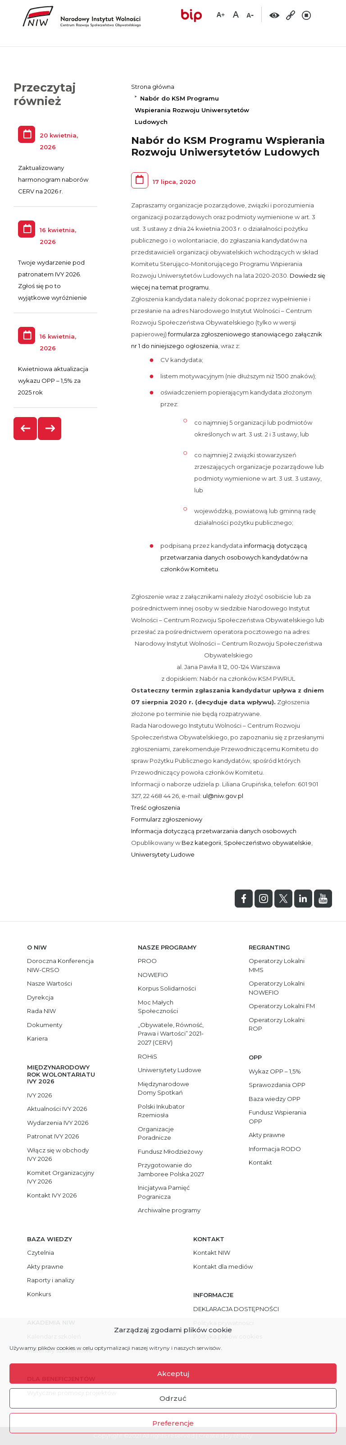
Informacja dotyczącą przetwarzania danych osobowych (213, 831)
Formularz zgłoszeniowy (166, 819)
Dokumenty (44, 1024)
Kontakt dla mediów (223, 1266)
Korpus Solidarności (167, 988)
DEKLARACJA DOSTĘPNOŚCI (236, 1308)
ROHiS (147, 1056)
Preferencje (173, 1423)
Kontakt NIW (211, 1252)
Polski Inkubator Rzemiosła (161, 1111)
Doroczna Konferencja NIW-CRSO (60, 965)
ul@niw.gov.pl (223, 795)
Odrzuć (173, 1398)
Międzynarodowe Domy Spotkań (163, 1088)
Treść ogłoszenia (155, 807)
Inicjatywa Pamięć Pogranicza (164, 1192)
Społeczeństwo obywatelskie (267, 842)
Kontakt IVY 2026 (52, 1195)
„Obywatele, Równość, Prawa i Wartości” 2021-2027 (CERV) (171, 1033)
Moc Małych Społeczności (158, 1007)
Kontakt (260, 1162)
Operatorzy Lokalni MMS (277, 965)
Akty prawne (267, 1134)
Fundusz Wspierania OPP (277, 1117)
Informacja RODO (275, 1148)
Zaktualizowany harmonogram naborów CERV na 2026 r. (53, 179)
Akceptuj (173, 1373)
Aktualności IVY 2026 (57, 1108)
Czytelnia (40, 1252)
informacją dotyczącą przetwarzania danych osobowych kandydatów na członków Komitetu (234, 557)
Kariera (37, 1038)
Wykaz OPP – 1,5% (275, 1071)
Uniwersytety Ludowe (163, 854)
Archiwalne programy (169, 1210)
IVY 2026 (39, 1095)
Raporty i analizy (50, 1280)
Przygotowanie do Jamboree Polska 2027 (171, 1169)
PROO (147, 960)
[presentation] (26, 428)
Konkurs (39, 1294)
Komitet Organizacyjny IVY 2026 (60, 1177)
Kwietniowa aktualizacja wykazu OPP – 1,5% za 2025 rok (53, 380)
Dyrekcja (40, 997)
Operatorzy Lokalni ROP (277, 1024)
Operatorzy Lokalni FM (282, 1005)
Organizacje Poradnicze (156, 1133)
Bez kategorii (201, 842)
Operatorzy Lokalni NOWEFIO (277, 988)
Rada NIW (41, 1010)
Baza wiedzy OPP (274, 1098)
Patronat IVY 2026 (53, 1136)
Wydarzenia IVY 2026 (57, 1122)
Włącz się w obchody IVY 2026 (58, 1155)
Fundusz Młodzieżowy (170, 1151)
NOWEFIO (153, 974)
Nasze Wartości (49, 983)
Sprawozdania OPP (277, 1084)
